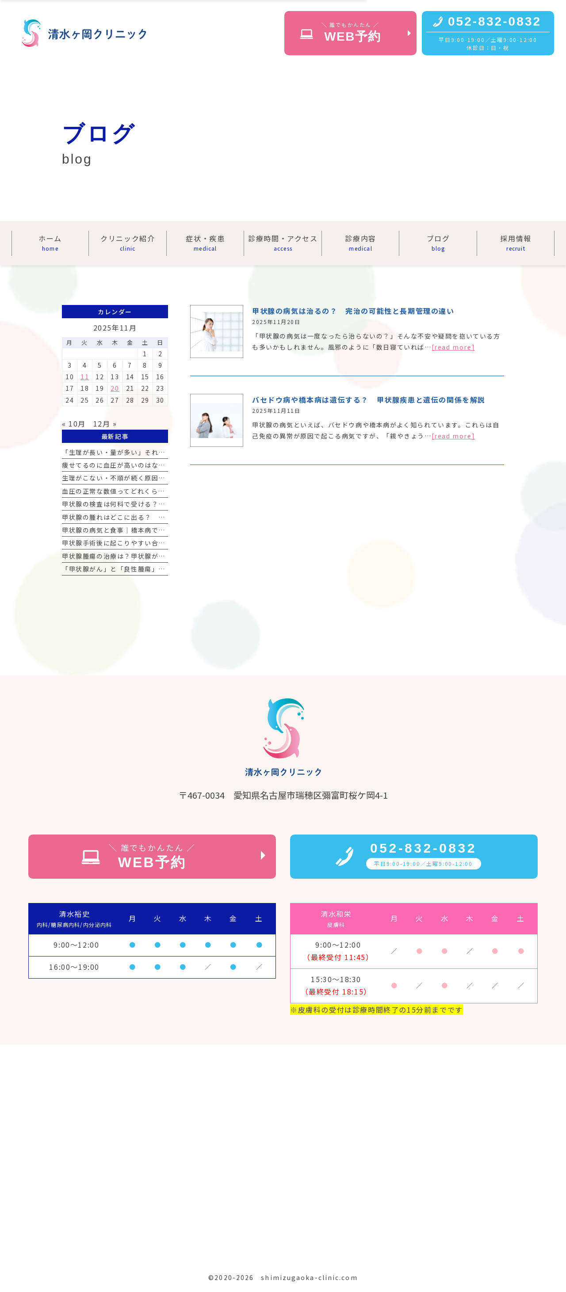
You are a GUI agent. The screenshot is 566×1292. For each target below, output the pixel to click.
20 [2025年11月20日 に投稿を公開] (115, 388)
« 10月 (74, 423)
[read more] (453, 347)
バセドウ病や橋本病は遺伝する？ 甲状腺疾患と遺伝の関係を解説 (369, 399)
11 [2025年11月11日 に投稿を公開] (84, 376)
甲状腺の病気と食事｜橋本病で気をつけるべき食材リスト (151, 530)
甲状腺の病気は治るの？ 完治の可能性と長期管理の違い (353, 310)
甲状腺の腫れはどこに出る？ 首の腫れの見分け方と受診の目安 (162, 517)
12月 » (105, 423)
